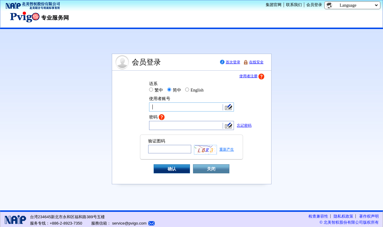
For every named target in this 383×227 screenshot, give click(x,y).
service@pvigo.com (128, 223)
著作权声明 (369, 216)
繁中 (159, 90)
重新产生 (226, 149)
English (197, 90)
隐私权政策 (343, 216)
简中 (177, 90)
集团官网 (273, 4)
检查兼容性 (318, 216)
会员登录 (314, 4)
